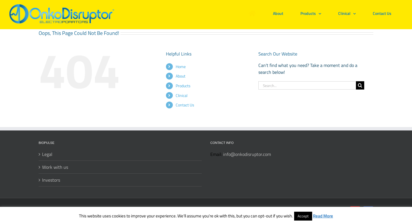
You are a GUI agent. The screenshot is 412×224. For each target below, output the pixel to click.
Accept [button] (303, 216)
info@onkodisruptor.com (247, 154)
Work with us (55, 167)
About (180, 76)
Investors (51, 180)
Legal (47, 154)
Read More (323, 216)
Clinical (181, 95)
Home (181, 67)
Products (183, 86)
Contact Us (185, 105)
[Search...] (307, 85)
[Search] (360, 85)
